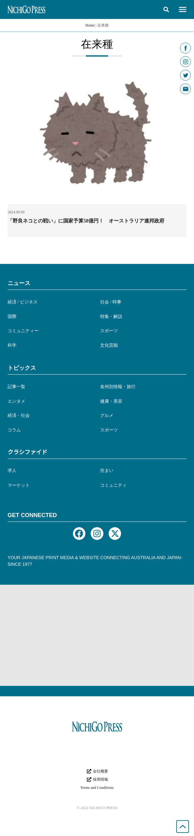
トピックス (22, 368)
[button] (166, 9)
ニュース (19, 283)
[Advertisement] (97, 635)
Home (89, 25)
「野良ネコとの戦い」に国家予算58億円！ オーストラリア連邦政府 (86, 220)
